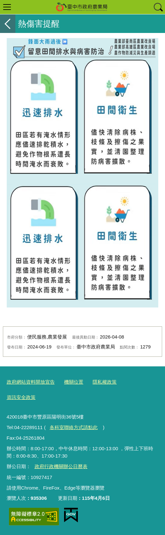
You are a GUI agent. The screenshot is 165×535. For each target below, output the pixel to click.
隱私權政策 (105, 382)
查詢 (158, 7)
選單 (7, 7)
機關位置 (73, 382)
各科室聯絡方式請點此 (74, 427)
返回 (7, 23)
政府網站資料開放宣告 (31, 382)
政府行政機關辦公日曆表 (61, 466)
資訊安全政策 (21, 397)
